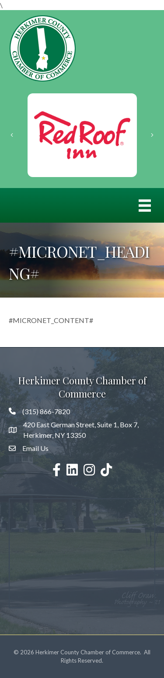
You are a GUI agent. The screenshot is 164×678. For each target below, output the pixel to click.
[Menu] (145, 205)
